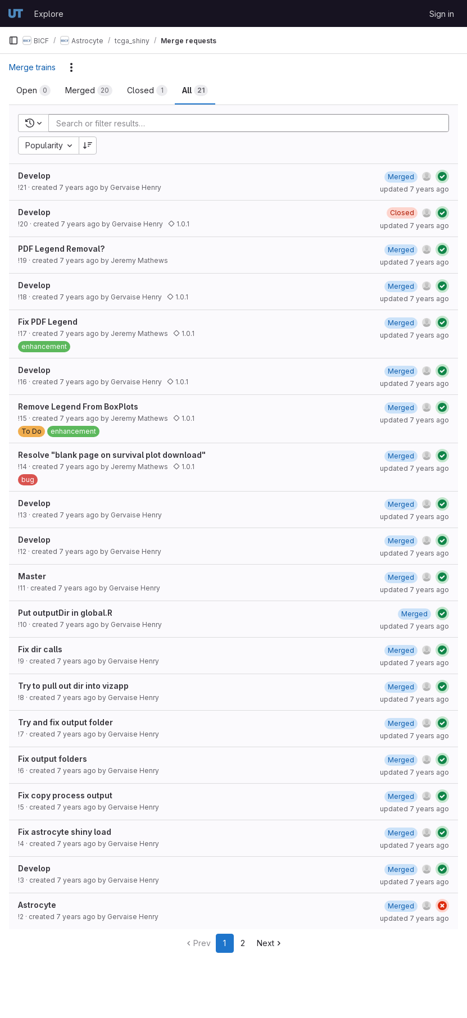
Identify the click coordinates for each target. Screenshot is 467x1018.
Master (32, 576)
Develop (34, 175)
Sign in (441, 14)
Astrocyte (37, 905)
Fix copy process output (65, 795)
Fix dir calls (40, 649)
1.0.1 (178, 224)
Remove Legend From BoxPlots (78, 406)
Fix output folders (52, 759)
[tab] (33, 90)
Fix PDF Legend (48, 321)
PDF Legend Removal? (61, 248)
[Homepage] (15, 13)
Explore (49, 14)
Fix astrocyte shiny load (64, 832)
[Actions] (71, 67)
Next (270, 943)
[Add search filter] (252, 123)
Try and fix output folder (65, 722)
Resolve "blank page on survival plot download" (112, 455)
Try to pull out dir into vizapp (73, 685)
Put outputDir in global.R (65, 612)
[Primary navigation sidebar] (13, 40)
